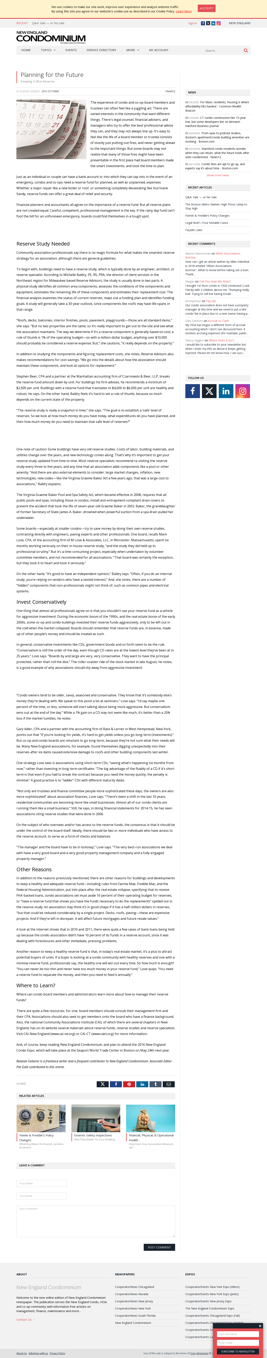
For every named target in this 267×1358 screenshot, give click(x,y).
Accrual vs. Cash (218, 321)
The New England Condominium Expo (209, 1308)
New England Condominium (133, 1323)
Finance (170, 91)
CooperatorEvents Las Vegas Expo (207, 1337)
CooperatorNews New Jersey (134, 1301)
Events (71, 50)
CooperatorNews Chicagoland (134, 1287)
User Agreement (199, 1353)
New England (240, 23)
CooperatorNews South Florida (135, 1315)
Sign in (192, 23)
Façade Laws (193, 230)
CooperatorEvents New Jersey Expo (208, 1301)
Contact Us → (25, 1319)
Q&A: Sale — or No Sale (48, 23)
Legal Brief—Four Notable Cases (206, 223)
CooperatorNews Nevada (131, 1294)
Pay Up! (211, 301)
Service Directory (101, 50)
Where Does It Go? (221, 340)
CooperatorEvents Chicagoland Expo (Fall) (212, 1315)
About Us (21, 1353)
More (130, 50)
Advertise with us (38, 1353)
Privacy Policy (57, 1353)
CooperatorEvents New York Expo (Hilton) (212, 1287)
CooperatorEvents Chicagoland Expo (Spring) (214, 1323)
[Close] (207, 8)
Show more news (218, 175)
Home (26, 50)
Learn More (184, 11)
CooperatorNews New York (133, 1308)
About (21, 1274)
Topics (46, 50)
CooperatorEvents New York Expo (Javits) (212, 1294)
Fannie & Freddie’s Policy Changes (207, 215)
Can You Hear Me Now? (214, 281)
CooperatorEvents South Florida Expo (209, 1330)
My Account (159, 50)
